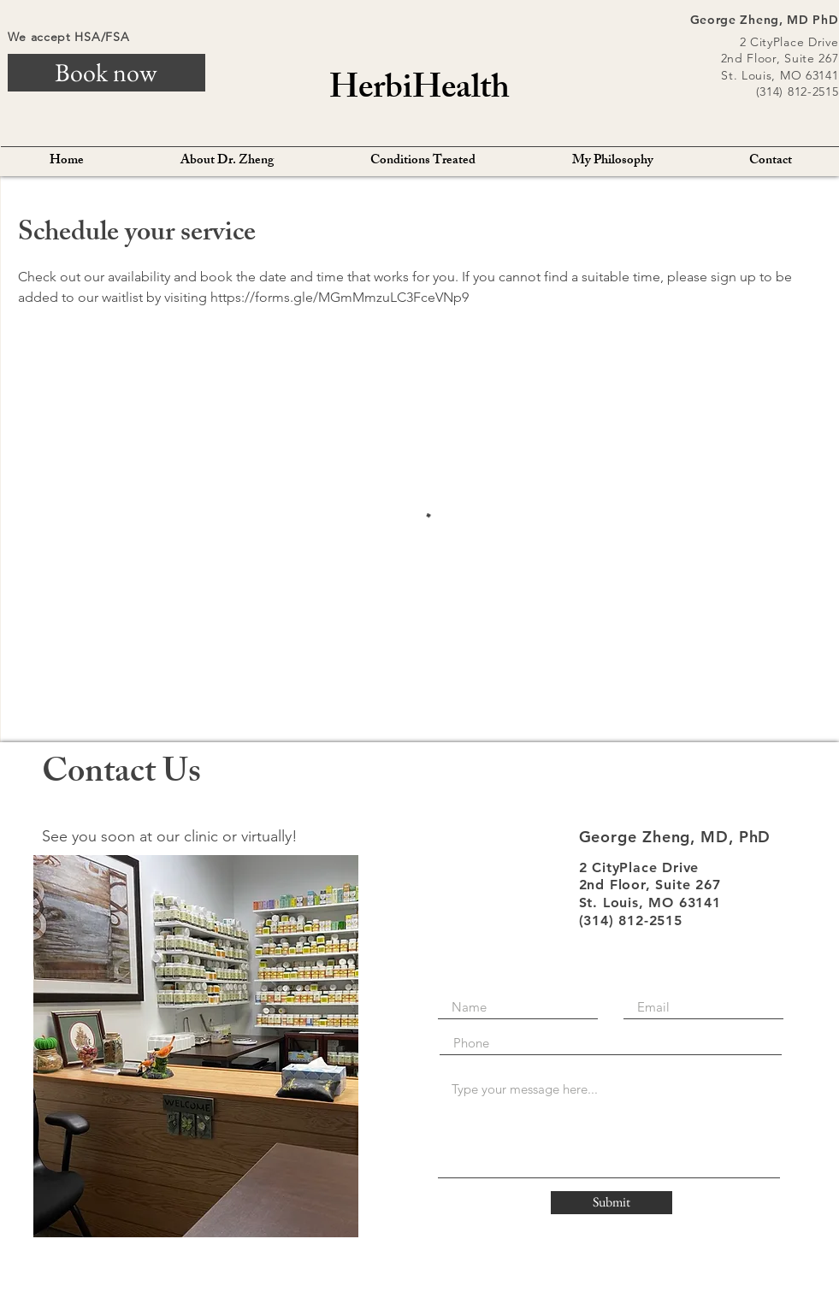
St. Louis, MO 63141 (779, 75)
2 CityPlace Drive (789, 42)
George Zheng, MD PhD (764, 19)
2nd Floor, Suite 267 (780, 58)
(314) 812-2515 (797, 91)
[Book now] (106, 72)
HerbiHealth (419, 91)
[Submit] (611, 1202)
